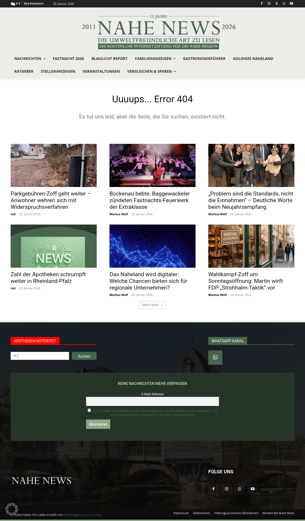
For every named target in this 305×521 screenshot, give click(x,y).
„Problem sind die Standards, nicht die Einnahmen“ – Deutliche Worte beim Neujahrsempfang (250, 201)
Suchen (84, 358)
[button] (11, 509)
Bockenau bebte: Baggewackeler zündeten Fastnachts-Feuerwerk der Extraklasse (149, 201)
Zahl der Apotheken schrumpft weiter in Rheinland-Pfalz (48, 279)
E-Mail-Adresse (152, 395)
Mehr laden (152, 306)
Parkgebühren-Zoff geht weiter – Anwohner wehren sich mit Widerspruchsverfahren (51, 201)
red (13, 215)
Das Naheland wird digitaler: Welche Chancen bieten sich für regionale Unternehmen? (148, 282)
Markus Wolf (118, 215)
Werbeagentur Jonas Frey (82, 516)
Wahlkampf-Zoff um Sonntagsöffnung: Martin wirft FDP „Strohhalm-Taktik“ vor (245, 282)
